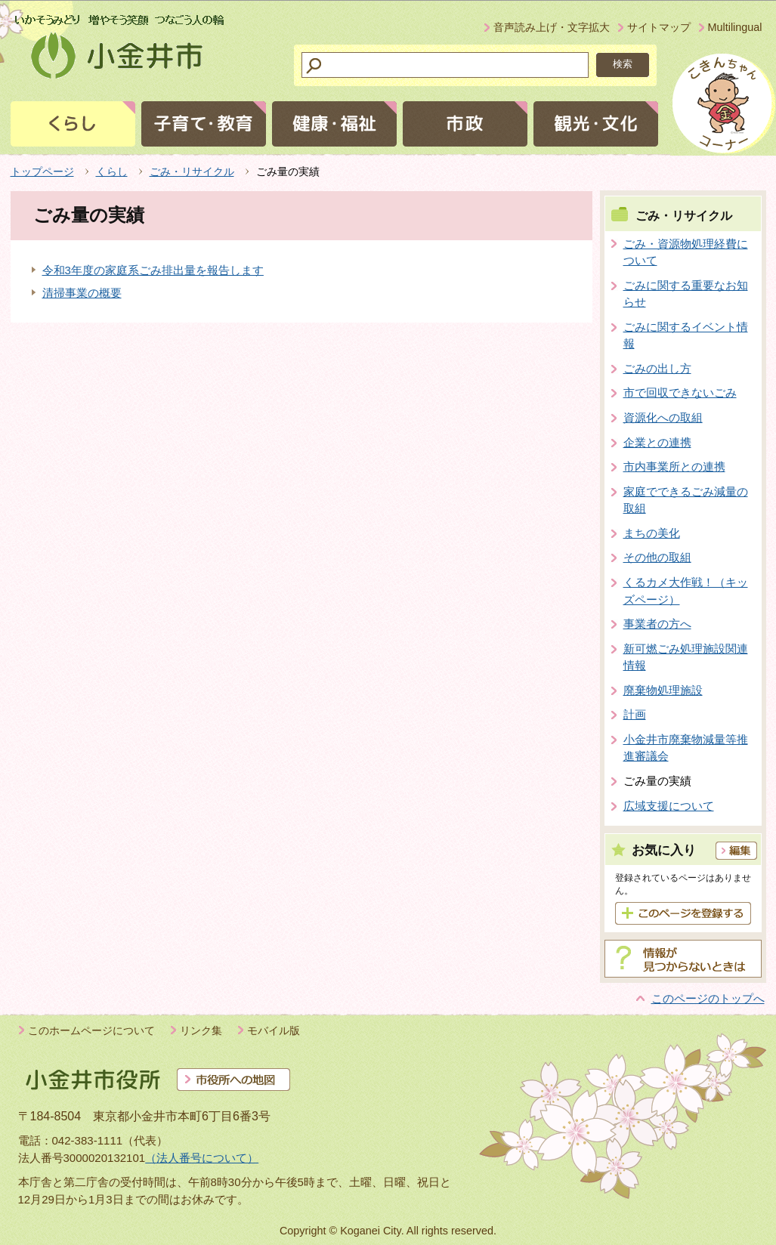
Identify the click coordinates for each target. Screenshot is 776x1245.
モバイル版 (273, 1030)
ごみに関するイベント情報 (685, 335)
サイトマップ (659, 27)
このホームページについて (91, 1030)
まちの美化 (651, 533)
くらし (112, 171)
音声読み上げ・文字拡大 (551, 27)
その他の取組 (657, 557)
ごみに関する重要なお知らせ (685, 294)
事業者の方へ (657, 623)
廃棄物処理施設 (663, 690)
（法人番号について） (201, 1157)
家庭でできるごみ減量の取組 (685, 500)
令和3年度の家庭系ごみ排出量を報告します (153, 270)
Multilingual (735, 27)
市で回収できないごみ (680, 392)
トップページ (42, 171)
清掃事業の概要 (82, 292)
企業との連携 (657, 442)
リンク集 (201, 1030)
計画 (634, 714)
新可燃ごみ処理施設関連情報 (685, 657)
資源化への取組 (663, 417)
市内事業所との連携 (674, 466)
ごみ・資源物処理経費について (685, 252)
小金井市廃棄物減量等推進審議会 (685, 748)
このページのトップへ (708, 998)
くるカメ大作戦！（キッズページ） (685, 591)
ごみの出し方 (657, 368)
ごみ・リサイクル (192, 171)
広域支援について (668, 805)
